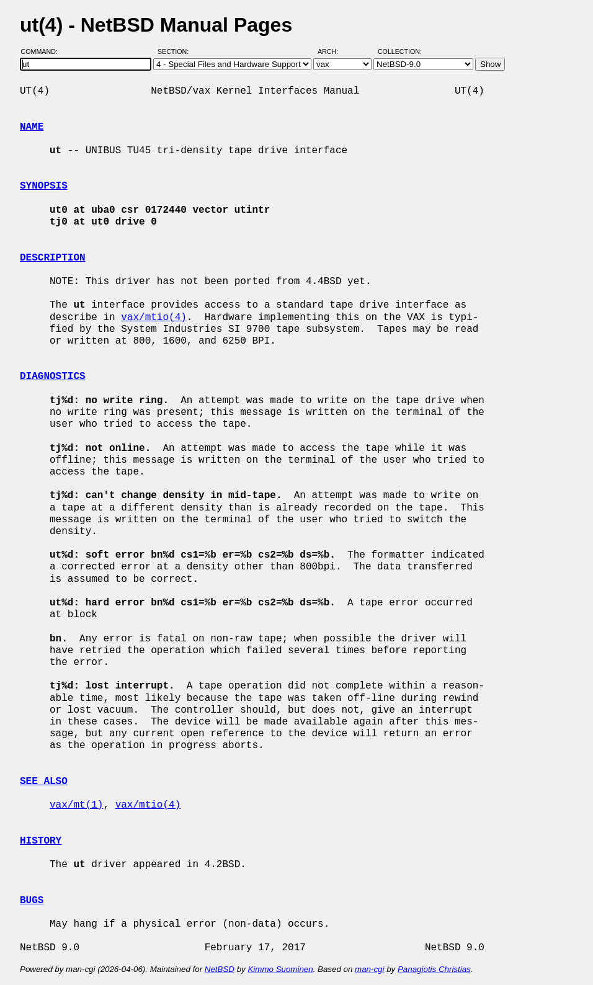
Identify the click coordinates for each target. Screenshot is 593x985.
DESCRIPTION (53, 258)
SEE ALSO (44, 781)
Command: (43, 51)
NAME (31, 127)
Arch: (333, 51)
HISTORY (40, 841)
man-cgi (369, 969)
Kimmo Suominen (280, 969)
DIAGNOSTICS (53, 376)
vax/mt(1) (76, 805)
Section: (176, 51)
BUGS (31, 900)
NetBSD (219, 969)
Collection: (400, 51)
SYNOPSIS (44, 186)
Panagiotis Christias (434, 969)
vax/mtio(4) (154, 317)
